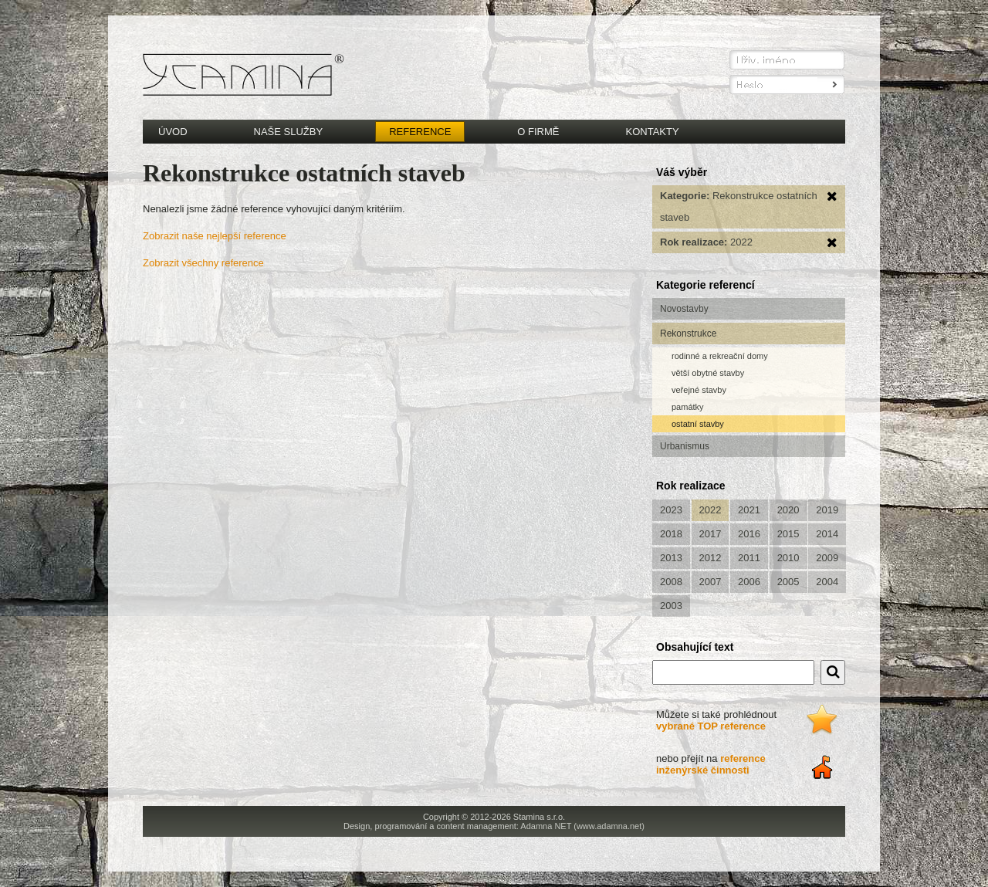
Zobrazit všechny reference (203, 263)
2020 (788, 510)
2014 (827, 534)
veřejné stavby (699, 389)
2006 (749, 581)
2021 (749, 510)
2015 (788, 534)
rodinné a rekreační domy (720, 356)
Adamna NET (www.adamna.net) (582, 826)
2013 (671, 558)
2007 (710, 581)
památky (688, 406)
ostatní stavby (698, 423)
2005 (788, 581)
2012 (710, 558)
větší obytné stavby (708, 372)
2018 (671, 534)
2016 (749, 534)
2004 (827, 581)
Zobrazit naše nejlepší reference (214, 236)
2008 (671, 581)
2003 (671, 605)
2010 (788, 558)
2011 (749, 558)
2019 (827, 510)
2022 (710, 510)
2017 (710, 534)
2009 (827, 558)
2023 (671, 510)
